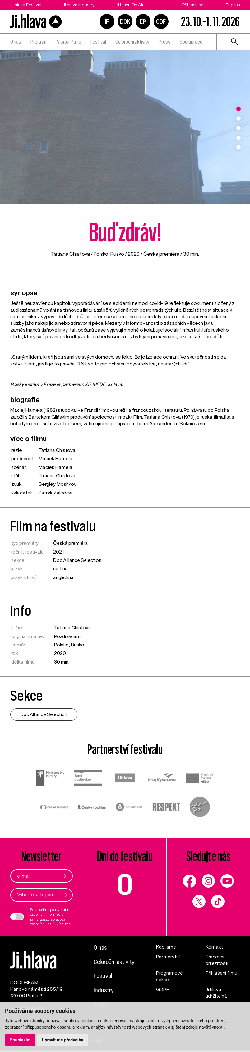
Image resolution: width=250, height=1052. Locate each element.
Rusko (118, 253)
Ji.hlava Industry (79, 4)
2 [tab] (238, 118)
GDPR (162, 989)
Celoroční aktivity (132, 41)
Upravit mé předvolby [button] (62, 1039)
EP (143, 21)
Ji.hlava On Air (132, 4)
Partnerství (168, 956)
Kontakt (214, 946)
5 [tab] (238, 147)
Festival (98, 41)
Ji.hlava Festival (25, 4)
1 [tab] (238, 109)
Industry (104, 989)
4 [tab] (238, 138)
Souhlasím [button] (20, 1039)
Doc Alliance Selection (78, 559)
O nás (15, 41)
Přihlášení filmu (222, 972)
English (233, 4)
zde (68, 924)
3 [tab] (238, 128)
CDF (161, 21)
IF (107, 21)
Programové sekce (169, 976)
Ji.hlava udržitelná (216, 992)
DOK (125, 21)
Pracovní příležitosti (217, 960)
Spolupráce (191, 41)
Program (39, 41)
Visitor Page (69, 41)
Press (164, 41)
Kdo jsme (166, 946)
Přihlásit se (193, 4)
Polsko (101, 253)
